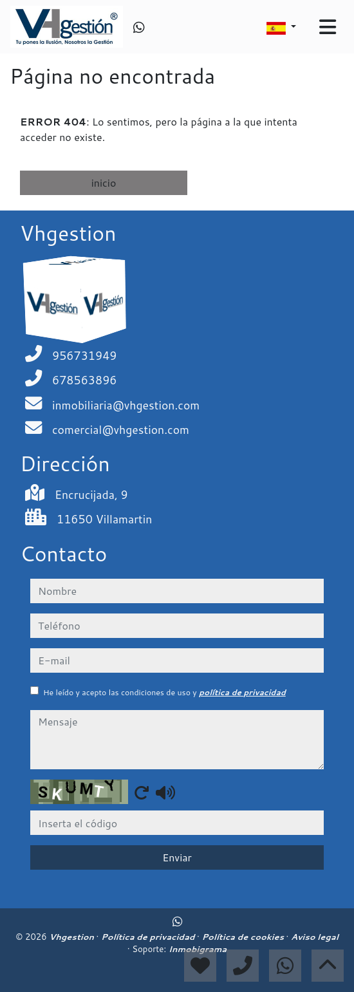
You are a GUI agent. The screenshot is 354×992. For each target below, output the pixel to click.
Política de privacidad (149, 936)
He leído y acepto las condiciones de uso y (164, 692)
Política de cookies (243, 936)
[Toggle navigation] (328, 27)
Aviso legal (315, 936)
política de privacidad (242, 692)
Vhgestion (72, 936)
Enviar (177, 857)
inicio (103, 182)
